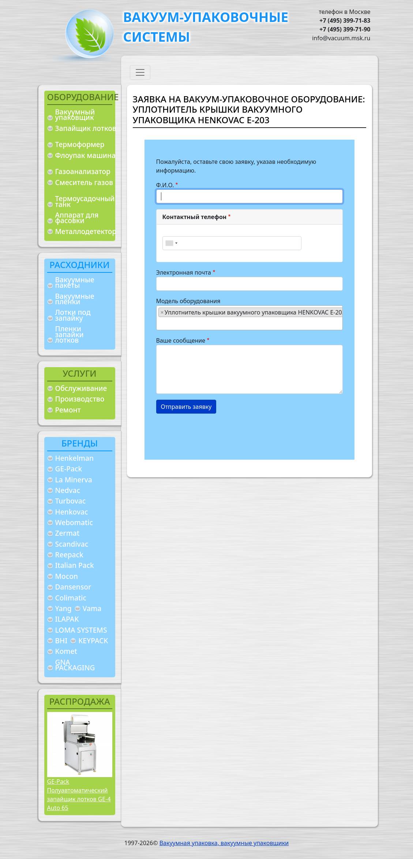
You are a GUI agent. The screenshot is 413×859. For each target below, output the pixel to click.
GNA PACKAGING (75, 665)
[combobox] (171, 243)
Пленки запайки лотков (69, 334)
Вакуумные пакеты (74, 282)
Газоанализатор (82, 171)
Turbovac (70, 501)
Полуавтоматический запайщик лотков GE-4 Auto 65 (79, 799)
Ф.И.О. (165, 185)
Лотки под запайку (73, 315)
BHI (61, 640)
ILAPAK (67, 619)
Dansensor (73, 587)
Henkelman (74, 458)
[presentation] (211, 433)
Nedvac (67, 490)
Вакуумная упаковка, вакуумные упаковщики (224, 843)
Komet (66, 651)
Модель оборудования (188, 301)
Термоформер (80, 144)
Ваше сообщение (181, 340)
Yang (63, 608)
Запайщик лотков (85, 128)
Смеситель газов (84, 182)
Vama (92, 608)
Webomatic (74, 522)
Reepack (69, 554)
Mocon (66, 576)
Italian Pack (74, 565)
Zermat (67, 533)
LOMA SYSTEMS (81, 630)
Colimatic (70, 598)
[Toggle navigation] (140, 72)
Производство (80, 399)
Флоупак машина (85, 155)
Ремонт (68, 410)
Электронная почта (183, 272)
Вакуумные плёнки (74, 299)
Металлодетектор (86, 231)
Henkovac (71, 512)
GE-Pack (68, 468)
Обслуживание (81, 388)
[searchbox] (160, 323)
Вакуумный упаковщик (75, 114)
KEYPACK (93, 640)
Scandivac (72, 544)
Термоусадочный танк (85, 201)
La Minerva (73, 479)
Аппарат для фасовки (77, 218)
